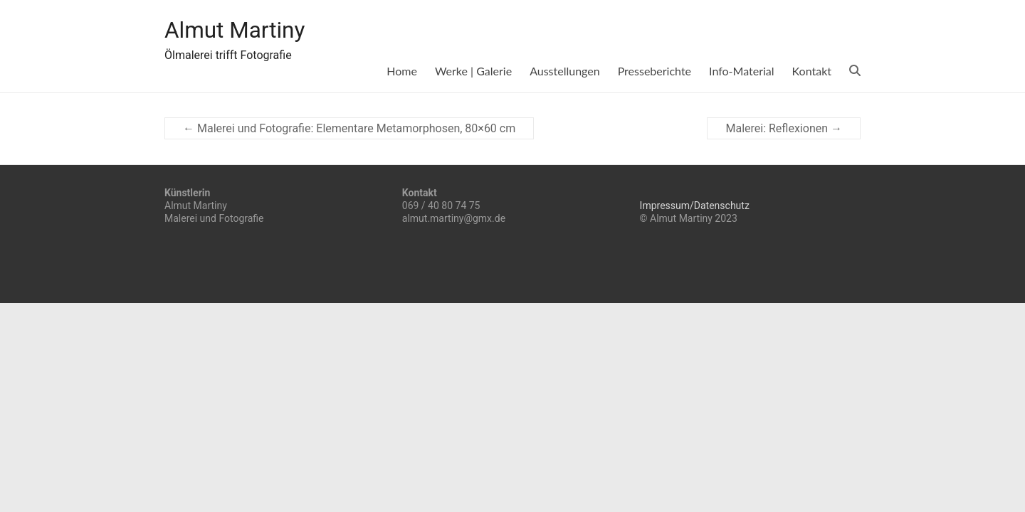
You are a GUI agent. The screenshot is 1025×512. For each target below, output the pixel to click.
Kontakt (811, 71)
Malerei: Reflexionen (783, 128)
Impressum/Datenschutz (695, 205)
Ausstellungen (565, 71)
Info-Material (741, 71)
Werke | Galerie (473, 71)
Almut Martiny (244, 31)
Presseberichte (654, 71)
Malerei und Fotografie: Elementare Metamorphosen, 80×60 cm (349, 128)
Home (402, 71)
